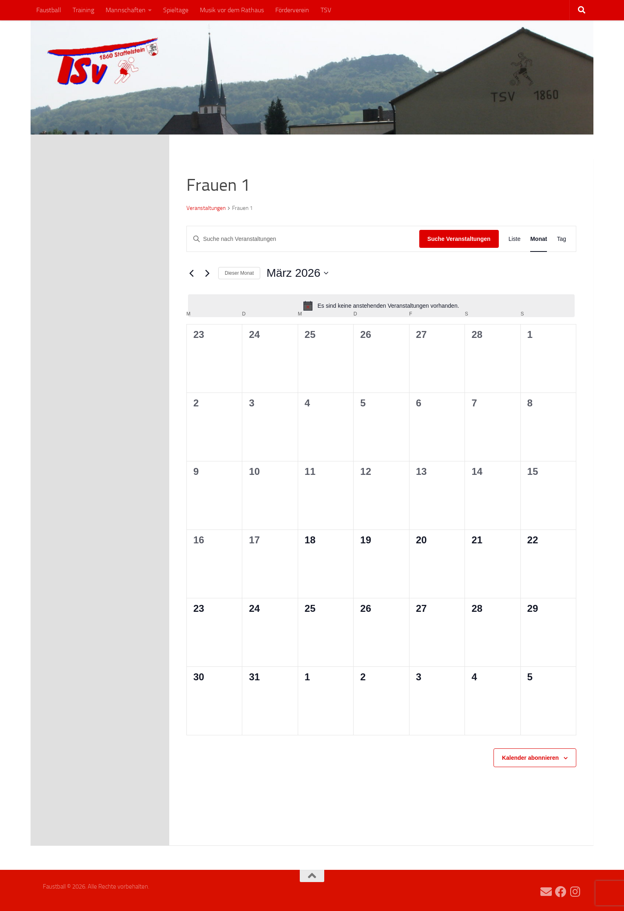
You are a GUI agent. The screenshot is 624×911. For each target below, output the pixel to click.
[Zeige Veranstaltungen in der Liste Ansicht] (515, 239)
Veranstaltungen (206, 208)
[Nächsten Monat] (207, 273)
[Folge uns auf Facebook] (560, 892)
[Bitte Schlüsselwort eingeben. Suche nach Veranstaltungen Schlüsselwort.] (303, 239)
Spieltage (175, 10)
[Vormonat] (191, 273)
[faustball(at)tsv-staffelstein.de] (546, 892)
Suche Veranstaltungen (459, 239)
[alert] (381, 305)
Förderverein (292, 10)
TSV (326, 10)
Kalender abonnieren (530, 757)
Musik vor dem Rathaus (232, 10)
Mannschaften (126, 10)
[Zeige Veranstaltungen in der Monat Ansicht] (538, 239)
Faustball (48, 10)
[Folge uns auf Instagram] (575, 892)
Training (83, 10)
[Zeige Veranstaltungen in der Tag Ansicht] (561, 239)
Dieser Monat (239, 273)
